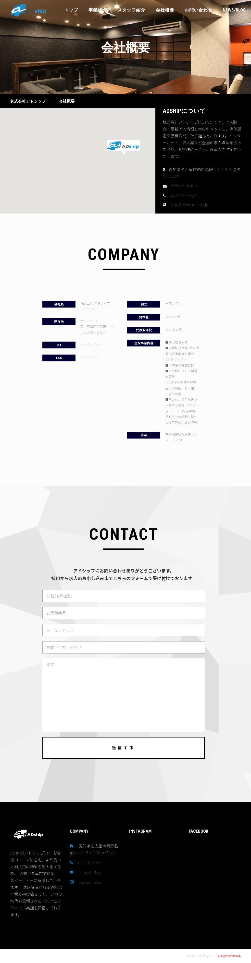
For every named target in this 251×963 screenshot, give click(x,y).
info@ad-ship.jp (90, 872)
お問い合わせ (199, 10)
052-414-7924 (89, 863)
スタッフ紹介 (131, 10)
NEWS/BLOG (234, 10)
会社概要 (165, 10)
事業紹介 (97, 10)
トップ (71, 10)
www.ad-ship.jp (90, 882)
